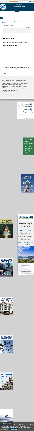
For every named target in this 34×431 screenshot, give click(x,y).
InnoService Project (14, 90)
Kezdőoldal (4, 21)
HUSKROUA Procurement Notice (17, 86)
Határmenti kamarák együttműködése (13, 81)
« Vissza (4, 73)
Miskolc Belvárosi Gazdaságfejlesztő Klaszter (15, 89)
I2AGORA (4, 90)
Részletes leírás (4, 429)
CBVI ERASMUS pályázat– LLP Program (12, 84)
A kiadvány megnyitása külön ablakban (14, 67)
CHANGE (17, 79)
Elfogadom (13, 429)
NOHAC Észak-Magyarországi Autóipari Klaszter (15, 83)
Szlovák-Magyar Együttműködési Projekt (14, 80)
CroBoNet (5, 86)
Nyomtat (28, 27)
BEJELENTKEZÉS (13, 1)
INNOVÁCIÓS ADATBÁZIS (8, 79)
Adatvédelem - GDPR (7, 91)
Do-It (3, 87)
